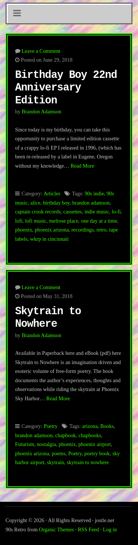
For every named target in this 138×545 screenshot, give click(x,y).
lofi (18, 221)
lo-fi (116, 212)
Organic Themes (56, 529)
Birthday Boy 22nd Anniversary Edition (66, 88)
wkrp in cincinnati (49, 239)
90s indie (94, 193)
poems (59, 453)
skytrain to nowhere (88, 462)
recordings (82, 230)
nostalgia (46, 444)
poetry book (97, 453)
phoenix (23, 230)
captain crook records (38, 212)
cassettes (72, 212)
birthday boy (56, 203)
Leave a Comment (41, 51)
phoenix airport (94, 444)
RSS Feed (88, 529)
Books (107, 426)
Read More (82, 166)
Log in (110, 529)
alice (35, 203)
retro (101, 230)
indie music (97, 212)
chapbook (65, 435)
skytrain (55, 462)
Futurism (24, 444)
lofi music (35, 221)
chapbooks (89, 435)
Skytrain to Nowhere (48, 317)
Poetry (51, 426)
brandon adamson (91, 203)
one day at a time (99, 221)
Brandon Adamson (41, 111)
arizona (90, 426)
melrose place (63, 221)
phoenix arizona (52, 230)
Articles (51, 193)
